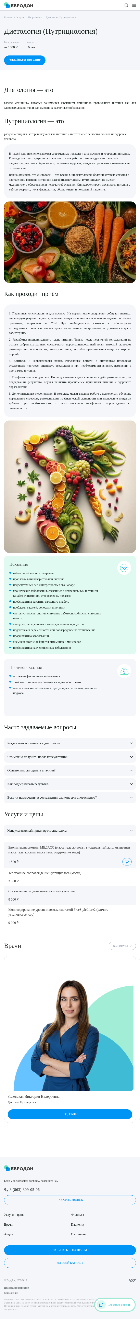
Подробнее (70, 1114)
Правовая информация (16, 1287)
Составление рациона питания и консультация (41, 891)
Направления (35, 17)
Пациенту (78, 1224)
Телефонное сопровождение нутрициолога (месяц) (44, 873)
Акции (8, 1234)
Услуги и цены (14, 1214)
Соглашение (11, 1292)
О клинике (78, 1234)
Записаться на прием (70, 1250)
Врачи (8, 1224)
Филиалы (77, 1214)
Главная (8, 17)
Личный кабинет (70, 1262)
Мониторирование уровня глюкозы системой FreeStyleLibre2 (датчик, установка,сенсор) (58, 912)
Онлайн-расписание (25, 60)
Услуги (20, 17)
